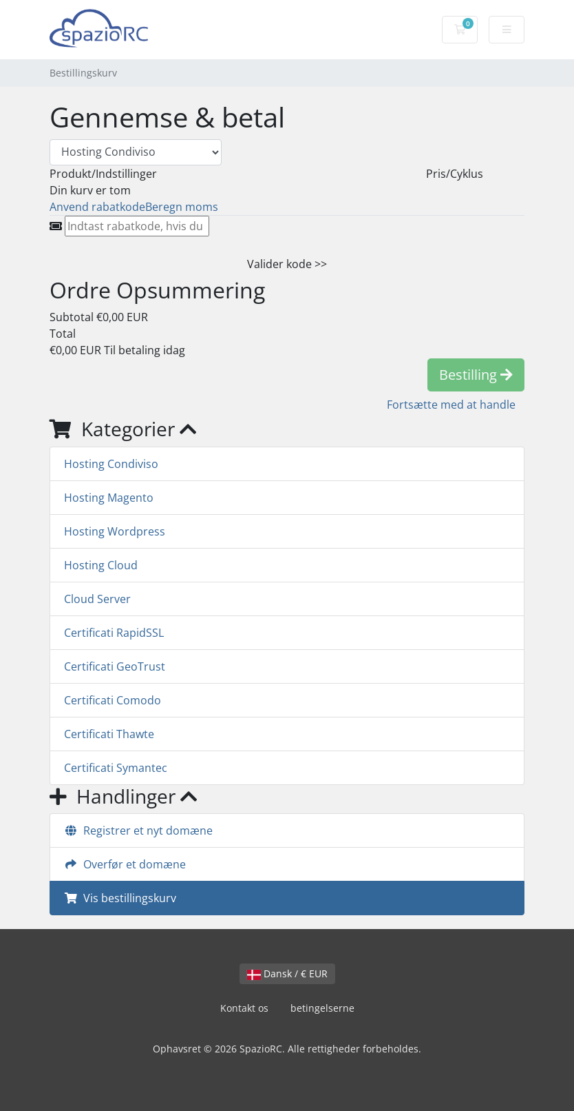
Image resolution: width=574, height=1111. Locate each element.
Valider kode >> (287, 264)
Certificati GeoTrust (114, 666)
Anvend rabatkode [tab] (97, 206)
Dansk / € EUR (287, 973)
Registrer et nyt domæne (138, 830)
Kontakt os (244, 1008)
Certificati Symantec (115, 767)
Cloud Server (97, 599)
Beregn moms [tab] (181, 206)
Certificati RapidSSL (114, 632)
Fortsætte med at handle (451, 404)
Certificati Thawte (109, 734)
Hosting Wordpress (114, 531)
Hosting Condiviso (111, 463)
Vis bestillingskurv (120, 898)
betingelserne (322, 1008)
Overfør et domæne (125, 864)
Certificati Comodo (112, 700)
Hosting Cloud (101, 565)
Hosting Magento (108, 497)
